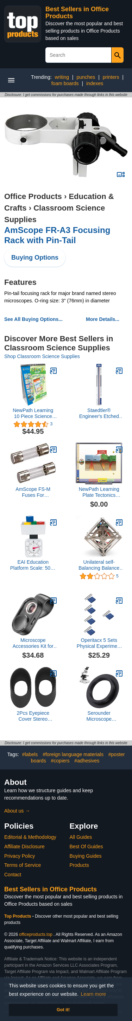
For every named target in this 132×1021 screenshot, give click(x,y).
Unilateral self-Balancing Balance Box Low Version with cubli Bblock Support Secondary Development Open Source (99, 565)
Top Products (18, 916)
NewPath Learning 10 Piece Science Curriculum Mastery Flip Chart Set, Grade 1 (33, 413)
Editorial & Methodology (30, 837)
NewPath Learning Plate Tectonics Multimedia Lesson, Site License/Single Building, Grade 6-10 (98, 492)
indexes (94, 83)
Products (79, 865)
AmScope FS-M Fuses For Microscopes (32, 492)
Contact (12, 874)
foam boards (65, 83)
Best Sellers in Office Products (50, 889)
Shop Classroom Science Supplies (42, 356)
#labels (30, 754)
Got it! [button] (63, 1009)
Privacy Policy (19, 856)
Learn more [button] (93, 994)
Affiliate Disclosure (24, 846)
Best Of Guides (86, 846)
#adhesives (86, 760)
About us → (17, 811)
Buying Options (34, 257)
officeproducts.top (35, 934)
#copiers (60, 760)
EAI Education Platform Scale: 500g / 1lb (33, 565)
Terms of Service (22, 865)
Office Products (33, 196)
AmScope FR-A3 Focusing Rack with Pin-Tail (57, 235)
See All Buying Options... (33, 319)
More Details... (102, 319)
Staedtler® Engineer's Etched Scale (99, 413)
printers (111, 77)
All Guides (81, 837)
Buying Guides (86, 856)
